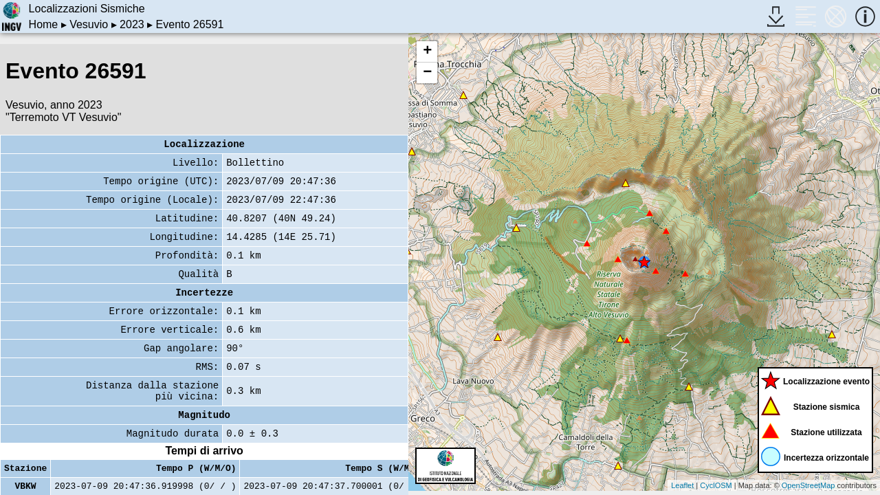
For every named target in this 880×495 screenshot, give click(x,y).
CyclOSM (716, 485)
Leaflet (682, 485)
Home (43, 24)
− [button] (427, 73)
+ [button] (427, 51)
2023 (132, 24)
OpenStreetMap (808, 485)
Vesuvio (88, 24)
